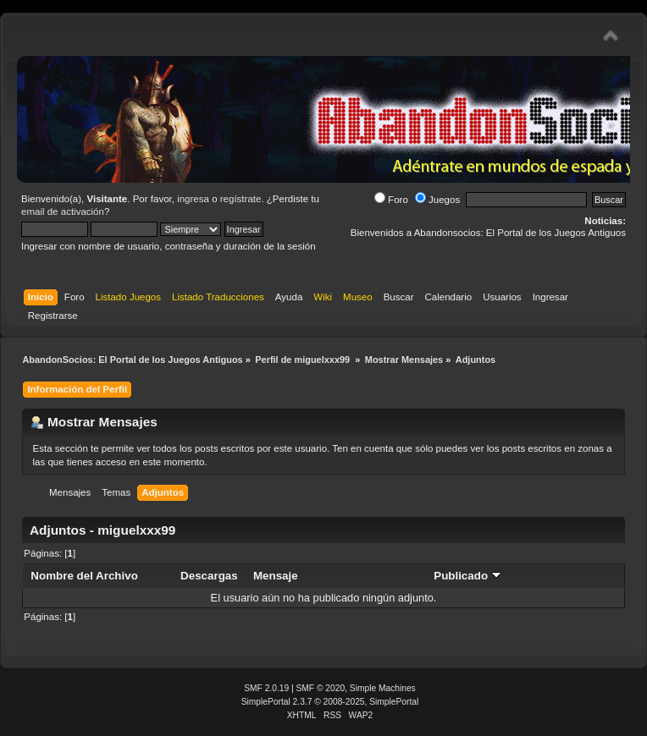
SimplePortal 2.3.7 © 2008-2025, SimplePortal (330, 701)
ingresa (193, 199)
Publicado (467, 575)
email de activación (62, 211)
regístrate (241, 199)
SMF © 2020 (321, 688)
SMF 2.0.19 (266, 688)
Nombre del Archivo (83, 575)
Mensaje (275, 575)
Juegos (437, 200)
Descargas (209, 575)
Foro (391, 200)
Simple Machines (383, 688)
